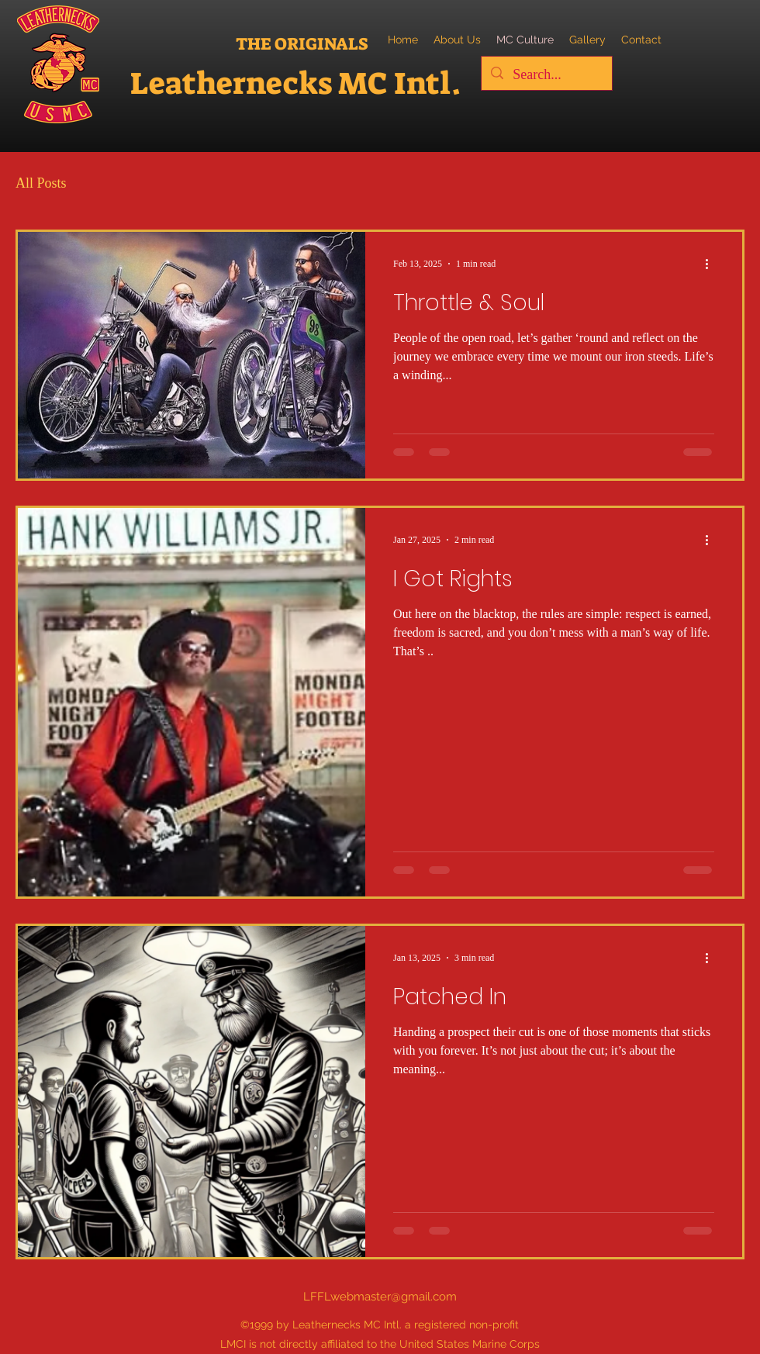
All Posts (41, 183)
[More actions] (712, 263)
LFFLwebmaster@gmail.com (380, 1297)
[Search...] (546, 75)
